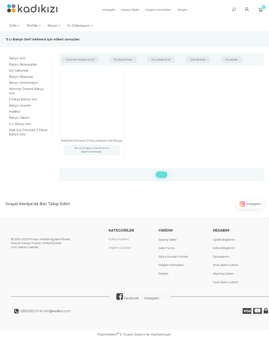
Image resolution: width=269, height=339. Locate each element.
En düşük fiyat (123, 59)
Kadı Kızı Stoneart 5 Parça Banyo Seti (28, 132)
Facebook (127, 298)
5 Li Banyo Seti (20, 124)
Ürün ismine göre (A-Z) (80, 59)
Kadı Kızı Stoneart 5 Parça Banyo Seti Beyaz (91, 140)
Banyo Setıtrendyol (23, 83)
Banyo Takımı (19, 118)
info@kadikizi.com (57, 311)
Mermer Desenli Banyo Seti (26, 91)
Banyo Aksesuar (21, 77)
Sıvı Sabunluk (19, 70)
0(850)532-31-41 (31, 311)
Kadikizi (14, 111)
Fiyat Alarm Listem (225, 282)
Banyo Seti (17, 58)
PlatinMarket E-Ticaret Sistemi (121, 334)
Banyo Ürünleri (20, 105)
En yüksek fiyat (161, 59)
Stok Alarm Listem (225, 265)
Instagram (151, 298)
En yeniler (232, 59)
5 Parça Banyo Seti (23, 99)
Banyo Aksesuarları (23, 64)
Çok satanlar (198, 59)
